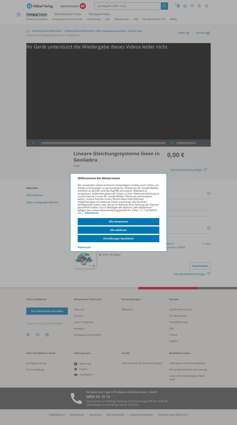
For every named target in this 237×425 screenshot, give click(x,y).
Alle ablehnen (118, 230)
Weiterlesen (92, 213)
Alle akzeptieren (118, 221)
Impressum (84, 247)
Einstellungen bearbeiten (118, 238)
